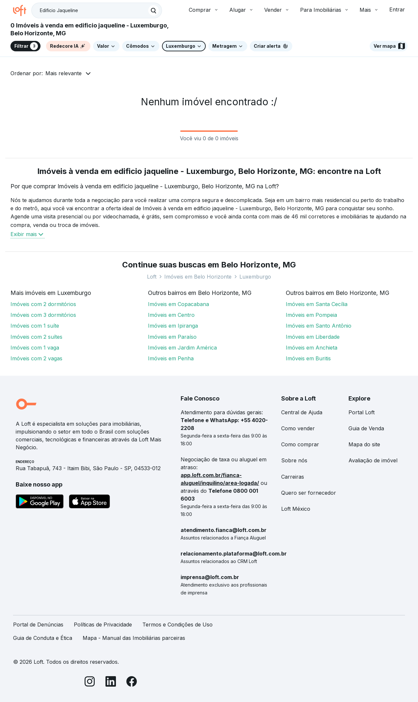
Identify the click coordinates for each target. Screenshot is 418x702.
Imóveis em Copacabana (178, 304)
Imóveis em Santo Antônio (318, 325)
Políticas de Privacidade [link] (103, 624)
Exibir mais (27, 234)
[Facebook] (131, 682)
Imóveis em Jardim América (182, 347)
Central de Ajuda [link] (301, 412)
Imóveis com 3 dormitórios (43, 315)
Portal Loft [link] (361, 412)
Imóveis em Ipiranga (173, 325)
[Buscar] (153, 10)
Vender (277, 10)
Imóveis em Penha (171, 358)
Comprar (204, 10)
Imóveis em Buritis (308, 358)
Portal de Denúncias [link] (38, 624)
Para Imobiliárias (324, 10)
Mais (369, 10)
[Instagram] (90, 682)
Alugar (241, 10)
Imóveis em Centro (171, 315)
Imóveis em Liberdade (313, 337)
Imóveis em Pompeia (311, 315)
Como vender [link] (298, 428)
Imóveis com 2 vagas (36, 358)
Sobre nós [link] (294, 460)
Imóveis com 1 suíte (34, 325)
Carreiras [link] (292, 476)
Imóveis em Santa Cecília (316, 304)
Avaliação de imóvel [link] (372, 460)
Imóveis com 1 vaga (34, 347)
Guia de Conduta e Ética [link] (42, 638)
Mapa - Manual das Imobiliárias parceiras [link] (134, 638)
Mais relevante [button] (63, 73)
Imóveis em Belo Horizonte (198, 276)
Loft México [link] (295, 508)
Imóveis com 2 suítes (36, 337)
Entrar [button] (397, 9)
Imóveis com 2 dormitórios (43, 304)
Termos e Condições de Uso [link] (177, 624)
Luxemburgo (255, 276)
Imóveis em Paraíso (172, 337)
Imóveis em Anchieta (311, 347)
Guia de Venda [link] (366, 428)
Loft (151, 276)
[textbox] (96, 10)
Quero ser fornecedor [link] (308, 492)
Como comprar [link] (300, 444)
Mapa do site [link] (364, 444)
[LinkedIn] (110, 682)
